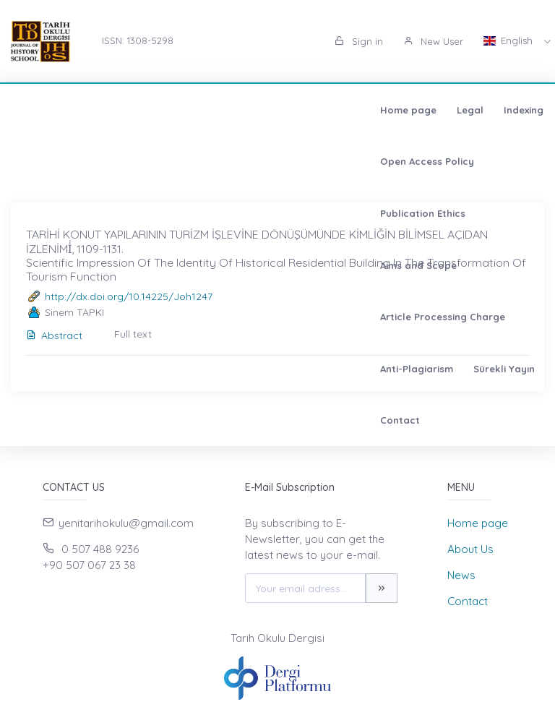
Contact (367, 161)
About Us (470, 549)
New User (433, 41)
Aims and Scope (469, 110)
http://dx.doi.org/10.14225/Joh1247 (128, 296)
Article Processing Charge (89, 161)
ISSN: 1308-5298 (137, 40)
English (509, 40)
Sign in (359, 41)
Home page (55, 110)
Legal (117, 110)
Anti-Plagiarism (209, 161)
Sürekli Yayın (296, 161)
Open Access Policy (258, 110)
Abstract (54, 335)
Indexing (171, 110)
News (461, 575)
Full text (133, 334)
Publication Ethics (367, 110)
